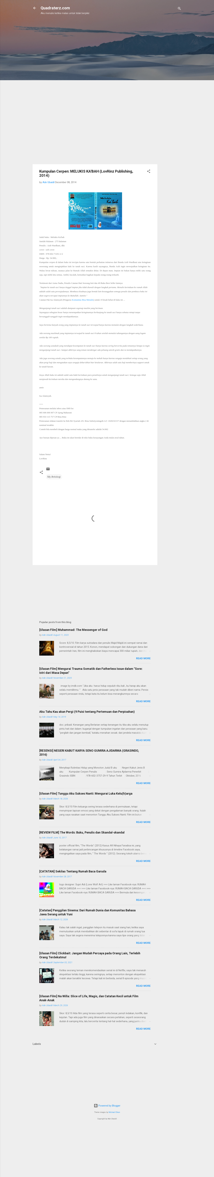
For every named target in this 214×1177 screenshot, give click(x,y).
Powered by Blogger (107, 1105)
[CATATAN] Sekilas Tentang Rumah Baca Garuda (72, 871)
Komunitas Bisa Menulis (82, 300)
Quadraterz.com (55, 8)
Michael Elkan (114, 1112)
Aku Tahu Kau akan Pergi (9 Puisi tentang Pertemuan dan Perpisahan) (87, 711)
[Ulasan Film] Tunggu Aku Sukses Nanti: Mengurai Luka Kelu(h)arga (85, 793)
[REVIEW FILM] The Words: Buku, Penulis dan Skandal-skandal (82, 832)
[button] (149, 171)
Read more (143, 658)
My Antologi (54, 476)
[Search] (179, 9)
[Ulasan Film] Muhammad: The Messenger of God (73, 630)
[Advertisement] (66, 36)
